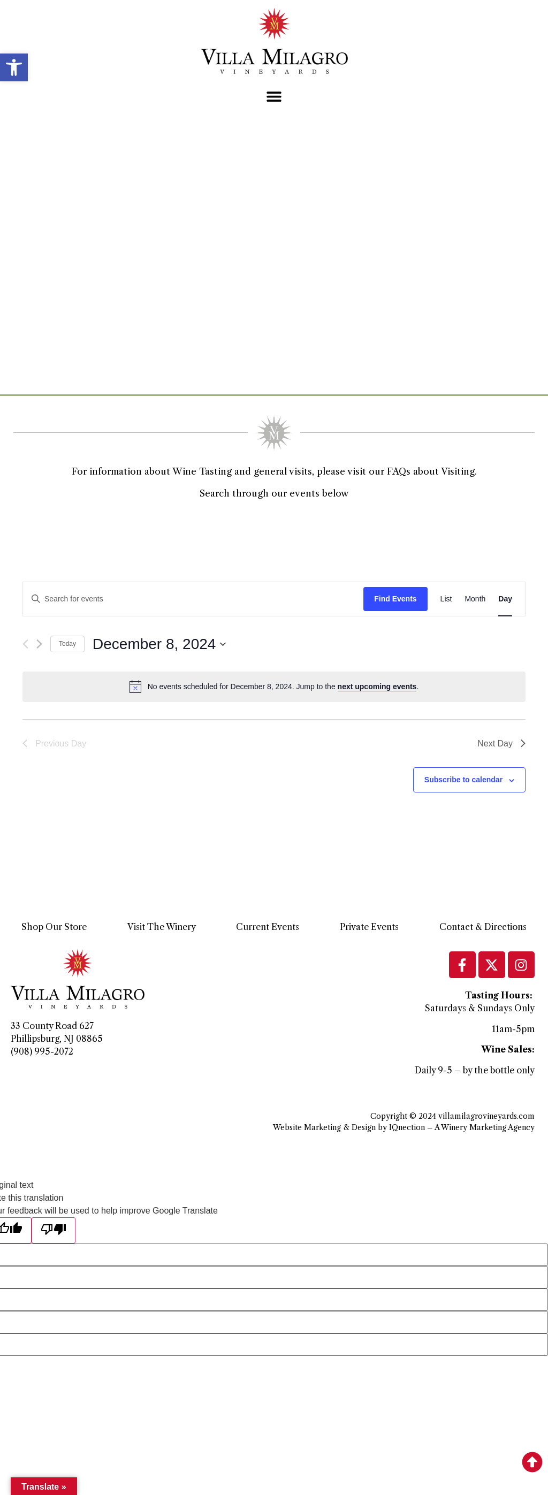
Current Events (267, 926)
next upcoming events (377, 686)
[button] (14, 67)
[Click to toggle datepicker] (159, 644)
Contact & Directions (483, 926)
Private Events (369, 926)
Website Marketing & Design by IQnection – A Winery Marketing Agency (404, 1127)
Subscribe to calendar (463, 779)
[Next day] (39, 644)
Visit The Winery (161, 926)
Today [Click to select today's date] (67, 643)
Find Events (395, 598)
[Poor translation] (53, 1230)
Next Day (501, 743)
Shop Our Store (54, 926)
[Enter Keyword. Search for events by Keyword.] (193, 599)
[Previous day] (25, 644)
